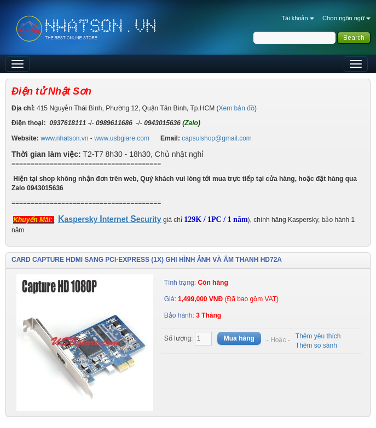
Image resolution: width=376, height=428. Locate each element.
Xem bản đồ (236, 108)
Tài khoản (297, 18)
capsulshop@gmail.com (217, 138)
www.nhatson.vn (64, 138)
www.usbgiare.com (121, 138)
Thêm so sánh (316, 345)
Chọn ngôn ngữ (346, 18)
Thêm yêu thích (318, 336)
